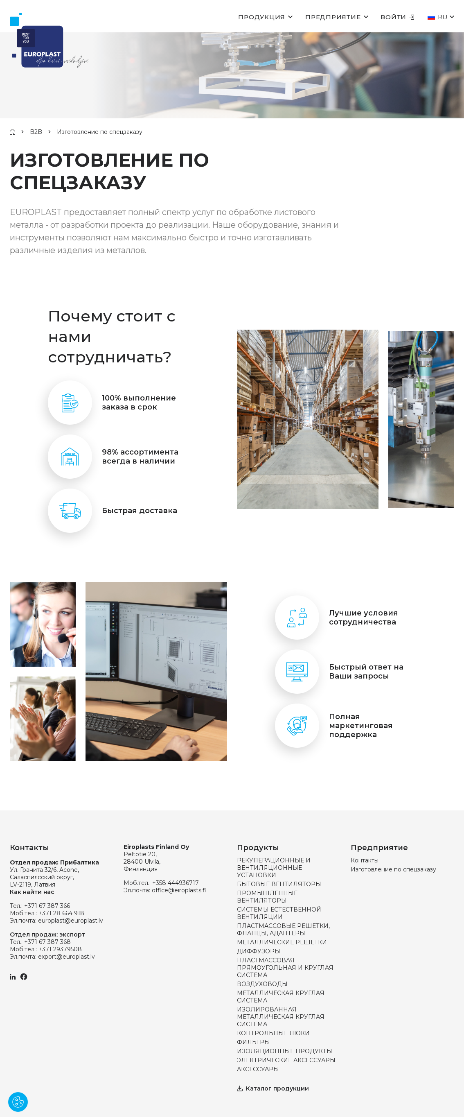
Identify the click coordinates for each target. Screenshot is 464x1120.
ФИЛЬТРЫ (253, 1042)
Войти (397, 17)
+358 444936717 (175, 883)
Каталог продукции (273, 1088)
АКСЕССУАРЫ (258, 1069)
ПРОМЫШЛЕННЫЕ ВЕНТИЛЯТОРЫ (267, 896)
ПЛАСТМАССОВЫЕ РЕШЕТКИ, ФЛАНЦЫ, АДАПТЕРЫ (283, 929)
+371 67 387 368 (47, 942)
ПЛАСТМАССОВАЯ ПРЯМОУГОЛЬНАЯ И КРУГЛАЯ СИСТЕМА (285, 968)
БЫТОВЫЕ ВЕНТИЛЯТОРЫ (279, 884)
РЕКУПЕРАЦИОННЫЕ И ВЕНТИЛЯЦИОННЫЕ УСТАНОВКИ (274, 868)
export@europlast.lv (66, 956)
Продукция (261, 17)
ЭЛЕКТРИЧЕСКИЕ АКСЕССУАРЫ (286, 1060)
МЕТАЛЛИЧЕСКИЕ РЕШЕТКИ (282, 942)
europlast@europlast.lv (70, 920)
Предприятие (332, 17)
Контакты (364, 860)
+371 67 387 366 (47, 906)
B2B (36, 132)
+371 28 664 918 (61, 913)
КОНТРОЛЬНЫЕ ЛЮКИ (273, 1033)
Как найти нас (32, 892)
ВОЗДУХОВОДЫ (262, 984)
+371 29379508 (60, 949)
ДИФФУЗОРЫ (258, 951)
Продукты (258, 847)
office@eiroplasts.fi (179, 890)
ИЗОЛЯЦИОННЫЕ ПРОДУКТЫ (284, 1051)
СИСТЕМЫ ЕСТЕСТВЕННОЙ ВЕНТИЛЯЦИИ (279, 913)
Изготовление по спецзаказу (393, 869)
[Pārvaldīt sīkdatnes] (18, 1102)
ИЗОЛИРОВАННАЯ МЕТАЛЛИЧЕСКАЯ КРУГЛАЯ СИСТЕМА (280, 1017)
